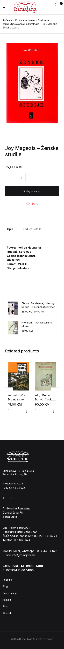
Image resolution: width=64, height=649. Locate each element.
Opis (10, 229)
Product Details (31, 229)
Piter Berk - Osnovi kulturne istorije (37, 324)
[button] (55, 4)
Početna (7, 20)
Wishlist (7, 613)
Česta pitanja (10, 593)
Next (55, 391)
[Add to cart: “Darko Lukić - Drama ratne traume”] (8, 410)
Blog (5, 586)
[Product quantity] (15, 177)
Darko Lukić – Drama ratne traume (16, 399)
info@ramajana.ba (13, 483)
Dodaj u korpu (32, 191)
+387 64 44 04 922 (14, 487)
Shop (6, 606)
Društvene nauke (25, 20)
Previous (9, 391)
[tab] (10, 229)
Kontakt (7, 599)
